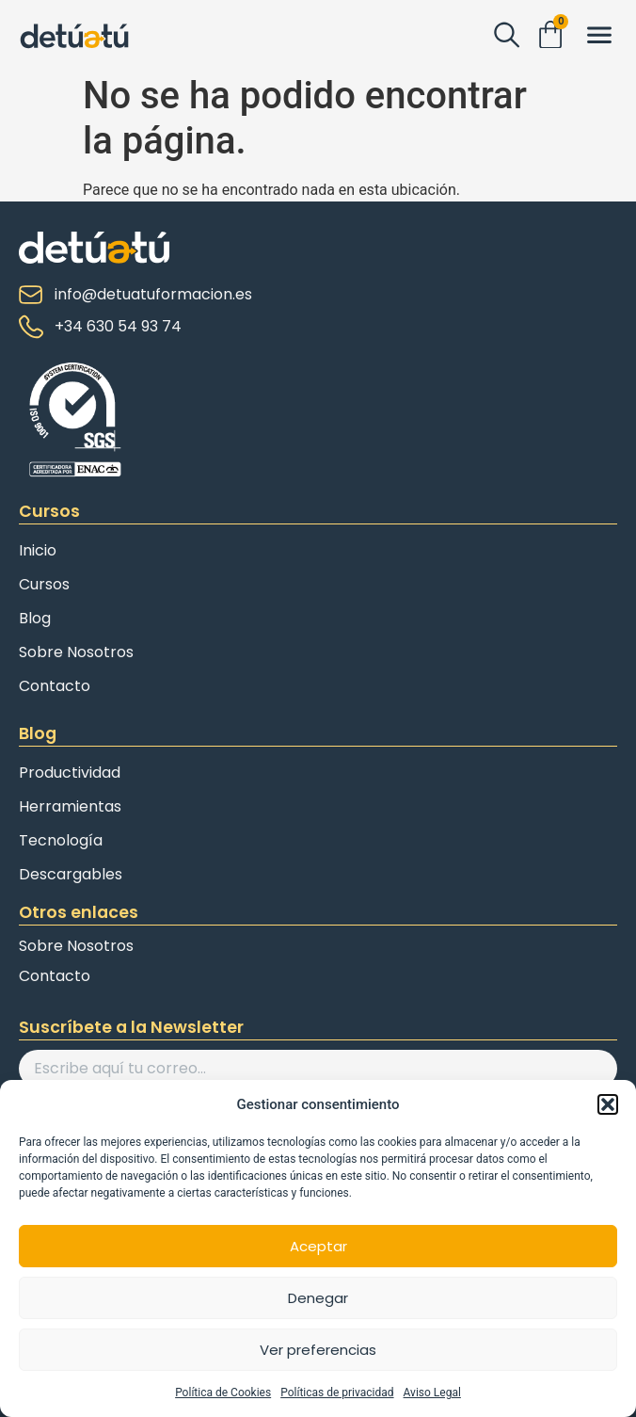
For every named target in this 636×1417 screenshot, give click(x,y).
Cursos (44, 584)
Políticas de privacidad (336, 1392)
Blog (35, 618)
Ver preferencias (318, 1350)
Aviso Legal (432, 1392)
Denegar (318, 1298)
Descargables (70, 874)
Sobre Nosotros (76, 652)
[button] (607, 1104)
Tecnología (61, 840)
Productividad (69, 772)
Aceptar (318, 1246)
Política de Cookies (223, 1392)
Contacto (54, 686)
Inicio (37, 550)
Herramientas (70, 806)
